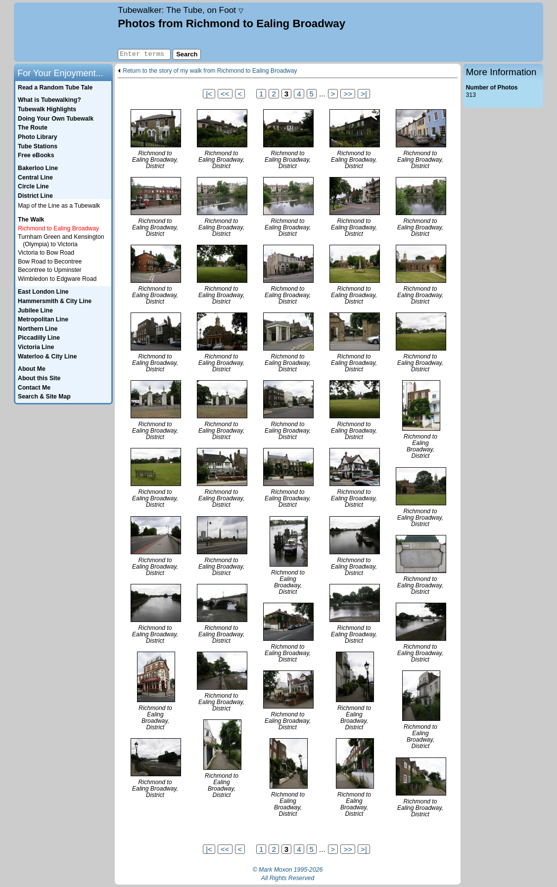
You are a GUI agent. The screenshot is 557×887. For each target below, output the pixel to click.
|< (209, 93)
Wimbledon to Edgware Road (57, 278)
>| (364, 93)
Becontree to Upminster (50, 269)
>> (347, 93)
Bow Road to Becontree (50, 261)
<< (225, 93)
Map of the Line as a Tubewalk (59, 205)
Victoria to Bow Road (46, 252)
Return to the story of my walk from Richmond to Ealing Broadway (210, 71)
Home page (64, 32)
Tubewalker (180, 10)
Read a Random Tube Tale (55, 87)
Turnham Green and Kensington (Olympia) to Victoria (61, 240)
